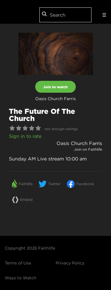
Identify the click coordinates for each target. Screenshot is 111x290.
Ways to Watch (20, 277)
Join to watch (55, 86)
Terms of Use (18, 263)
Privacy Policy (70, 263)
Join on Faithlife (88, 149)
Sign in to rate (25, 136)
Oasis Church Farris (79, 143)
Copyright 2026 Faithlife (30, 248)
